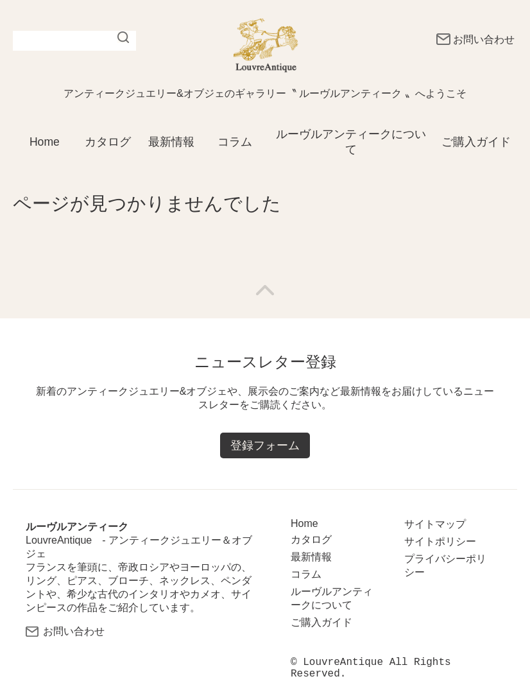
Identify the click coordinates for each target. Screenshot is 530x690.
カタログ (108, 141)
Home (45, 141)
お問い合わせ (475, 39)
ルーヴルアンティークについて (351, 142)
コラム (235, 141)
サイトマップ (435, 524)
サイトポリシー (440, 541)
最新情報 (171, 141)
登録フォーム (265, 446)
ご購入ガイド (476, 141)
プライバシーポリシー (445, 565)
